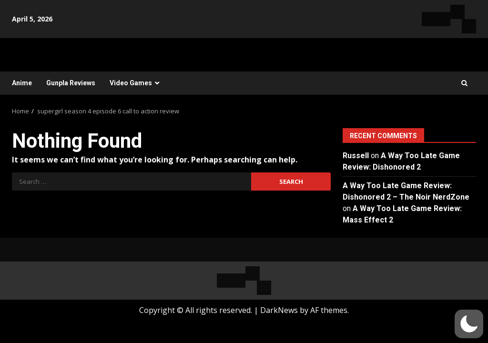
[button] (469, 324)
